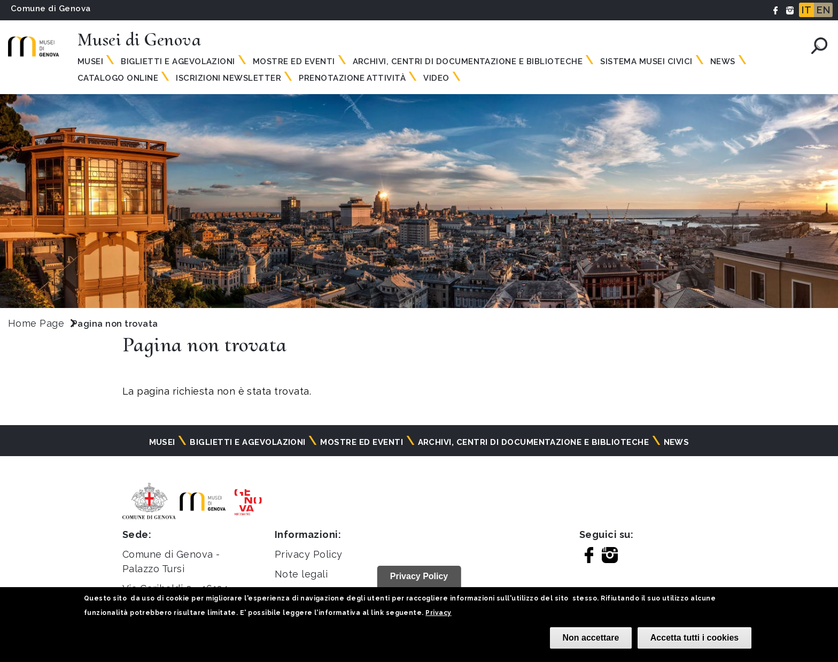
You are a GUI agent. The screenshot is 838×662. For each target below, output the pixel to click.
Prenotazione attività (352, 78)
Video (436, 78)
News (722, 61)
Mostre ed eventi (294, 61)
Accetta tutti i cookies (694, 637)
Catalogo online (117, 78)
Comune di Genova (51, 8)
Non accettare (591, 637)
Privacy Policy (309, 554)
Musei (90, 61)
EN (823, 10)
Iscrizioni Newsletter (228, 78)
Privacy (438, 613)
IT (806, 10)
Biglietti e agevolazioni (178, 61)
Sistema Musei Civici (646, 61)
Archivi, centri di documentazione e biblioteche (468, 61)
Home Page (36, 323)
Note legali (301, 574)
